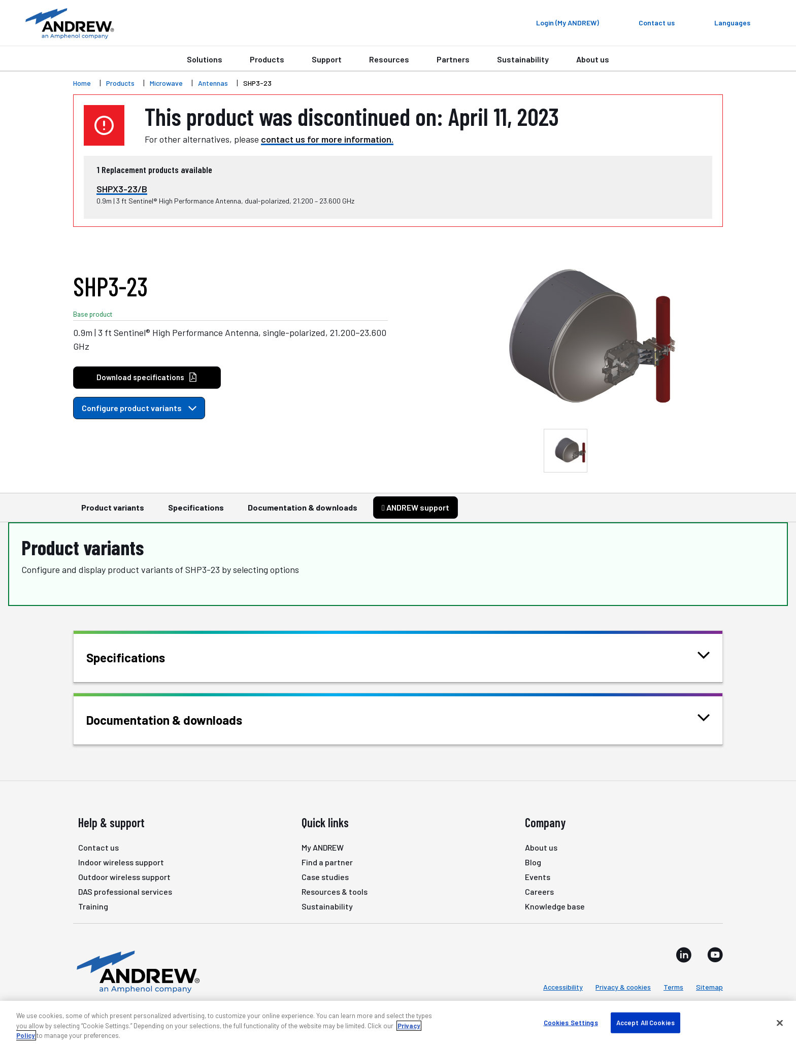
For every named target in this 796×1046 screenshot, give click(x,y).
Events (537, 877)
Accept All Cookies (645, 1022)
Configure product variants (139, 408)
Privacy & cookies (623, 987)
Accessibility (563, 987)
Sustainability (523, 59)
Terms (673, 987)
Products (267, 59)
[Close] (780, 1022)
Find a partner (327, 862)
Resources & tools (335, 891)
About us (592, 59)
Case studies (325, 877)
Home (82, 83)
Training (93, 906)
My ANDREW (323, 847)
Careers (539, 891)
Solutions (204, 59)
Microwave (166, 83)
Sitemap (709, 987)
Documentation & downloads (302, 512)
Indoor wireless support (121, 862)
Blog (533, 862)
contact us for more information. (327, 139)
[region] (398, 1023)
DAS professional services (125, 891)
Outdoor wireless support (124, 877)
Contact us (98, 847)
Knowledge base (555, 906)
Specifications (196, 512)
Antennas (213, 83)
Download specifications (146, 377)
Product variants (112, 512)
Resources (389, 59)
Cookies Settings (571, 1022)
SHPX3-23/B (121, 188)
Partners (453, 59)
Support (327, 59)
